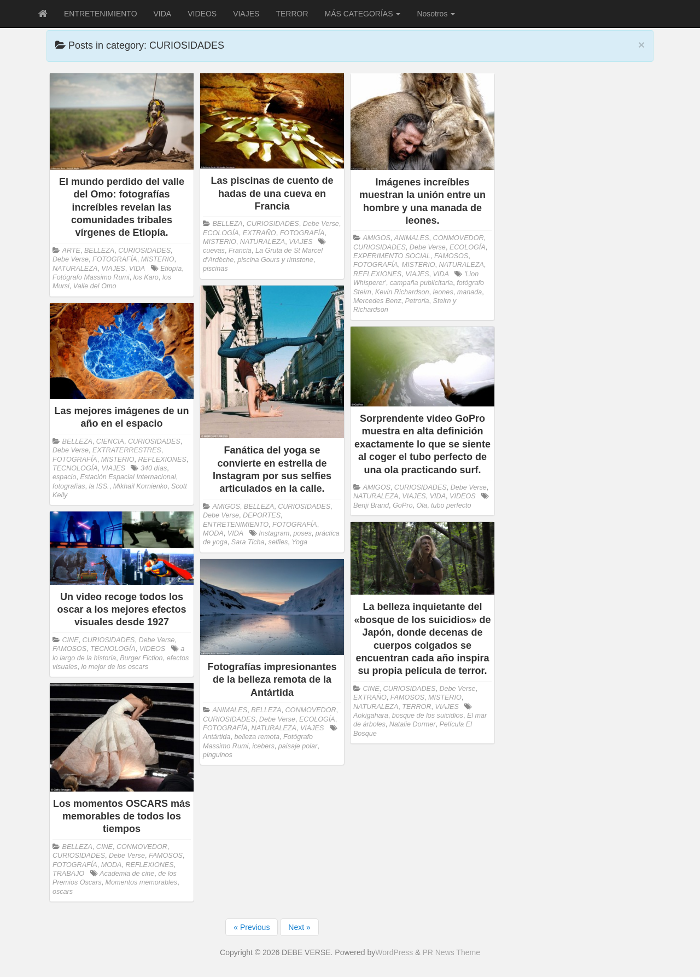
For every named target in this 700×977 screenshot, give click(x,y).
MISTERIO (157, 259)
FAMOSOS (451, 256)
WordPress (394, 952)
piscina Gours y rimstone (275, 260)
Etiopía (171, 268)
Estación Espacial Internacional (128, 477)
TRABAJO (68, 873)
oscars (62, 891)
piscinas (215, 268)
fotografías (68, 486)
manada (469, 292)
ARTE (71, 250)
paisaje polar (297, 746)
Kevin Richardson (402, 292)
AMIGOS (376, 238)
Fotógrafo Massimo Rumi (91, 277)
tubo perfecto (451, 505)
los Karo (146, 277)
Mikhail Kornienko (140, 486)
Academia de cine (127, 873)
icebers (263, 746)
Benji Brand (371, 505)
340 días (154, 468)
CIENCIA (110, 441)
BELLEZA (99, 250)
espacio (64, 477)
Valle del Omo (94, 286)
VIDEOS (202, 13)
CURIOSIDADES (144, 250)
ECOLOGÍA (221, 233)
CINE (70, 640)
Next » (299, 927)
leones (443, 292)
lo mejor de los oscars (115, 667)
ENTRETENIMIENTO (100, 13)
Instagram (274, 533)
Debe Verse (70, 259)
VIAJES (246, 13)
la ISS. (99, 486)
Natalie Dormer (412, 724)
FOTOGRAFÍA (114, 259)
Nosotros (436, 13)
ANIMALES (411, 238)
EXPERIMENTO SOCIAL (391, 256)
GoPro (402, 505)
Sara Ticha (248, 542)
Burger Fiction (141, 658)
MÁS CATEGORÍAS (363, 13)
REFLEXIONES (377, 274)
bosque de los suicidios (427, 715)
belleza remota (256, 737)
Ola (421, 505)
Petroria (417, 301)
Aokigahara (370, 715)
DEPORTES (262, 515)
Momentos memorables (142, 882)
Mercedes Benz (377, 301)
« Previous (252, 927)
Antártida (216, 737)
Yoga (299, 542)
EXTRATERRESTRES (126, 450)
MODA (213, 533)
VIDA (163, 13)
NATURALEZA (74, 268)
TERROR (292, 13)
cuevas (214, 250)
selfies (278, 542)
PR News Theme (451, 952)
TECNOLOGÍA (75, 468)
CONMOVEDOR (458, 238)
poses (302, 533)
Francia (240, 250)
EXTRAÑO (259, 233)
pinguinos (217, 755)
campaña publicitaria (421, 283)
